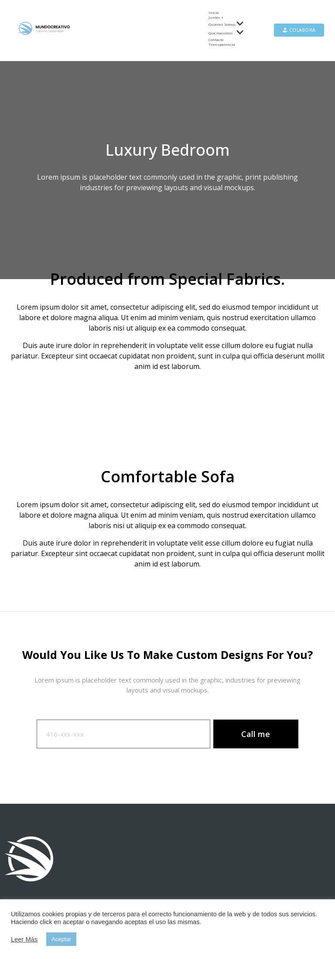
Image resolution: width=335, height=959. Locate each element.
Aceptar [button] (61, 939)
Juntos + (216, 17)
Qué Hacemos (226, 32)
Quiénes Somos (226, 24)
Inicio (214, 12)
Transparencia (222, 44)
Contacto (216, 39)
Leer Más (24, 939)
